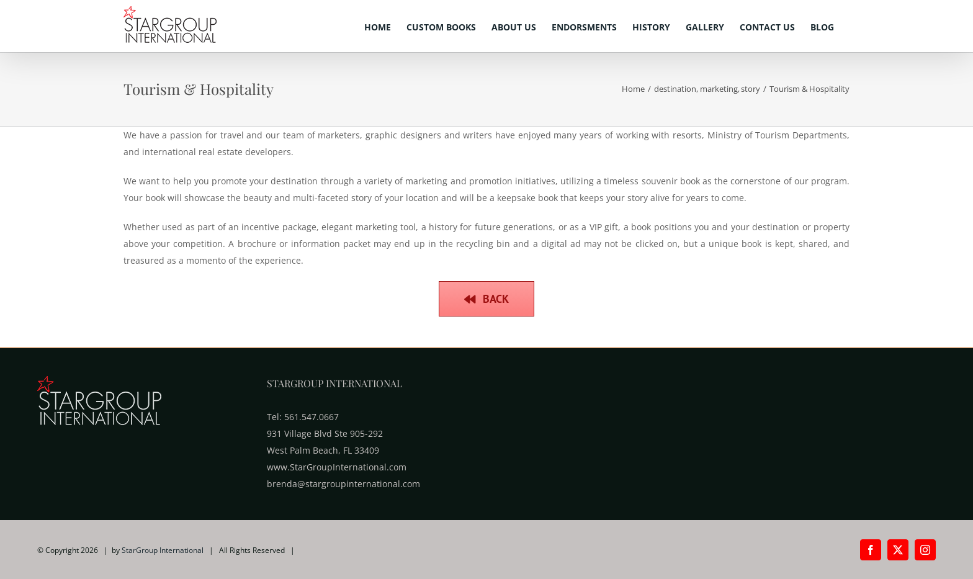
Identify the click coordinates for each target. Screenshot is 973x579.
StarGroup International (163, 550)
